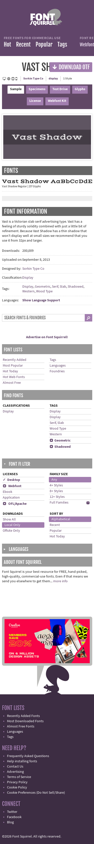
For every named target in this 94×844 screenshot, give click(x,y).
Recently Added (14, 360)
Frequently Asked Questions (28, 756)
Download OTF (71, 66)
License (35, 100)
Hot (7, 44)
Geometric (42, 286)
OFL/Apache (15, 503)
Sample (16, 89)
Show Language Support (41, 300)
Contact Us (15, 766)
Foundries (57, 371)
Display (27, 277)
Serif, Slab (59, 286)
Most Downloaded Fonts (25, 721)
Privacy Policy (17, 782)
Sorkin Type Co (33, 78)
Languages (58, 365)
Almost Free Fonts (20, 726)
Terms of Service (19, 777)
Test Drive (60, 89)
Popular (44, 44)
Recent (23, 44)
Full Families (59, 502)
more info (60, 581)
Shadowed (75, 286)
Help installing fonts (22, 761)
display (53, 78)
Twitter (12, 812)
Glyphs (80, 89)
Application (11, 497)
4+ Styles (56, 485)
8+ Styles (56, 491)
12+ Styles (57, 497)
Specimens (37, 89)
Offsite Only (11, 530)
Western (28, 291)
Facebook (14, 817)
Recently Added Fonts (23, 716)
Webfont (12, 486)
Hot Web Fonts (14, 377)
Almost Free (12, 383)
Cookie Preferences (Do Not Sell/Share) (36, 792)
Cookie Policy (17, 787)
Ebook (7, 492)
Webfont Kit (57, 100)
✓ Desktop (11, 479)
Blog (10, 822)
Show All (9, 519)
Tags (62, 44)
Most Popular (13, 365)
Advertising (15, 772)
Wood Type (44, 291)
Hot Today (10, 371)
